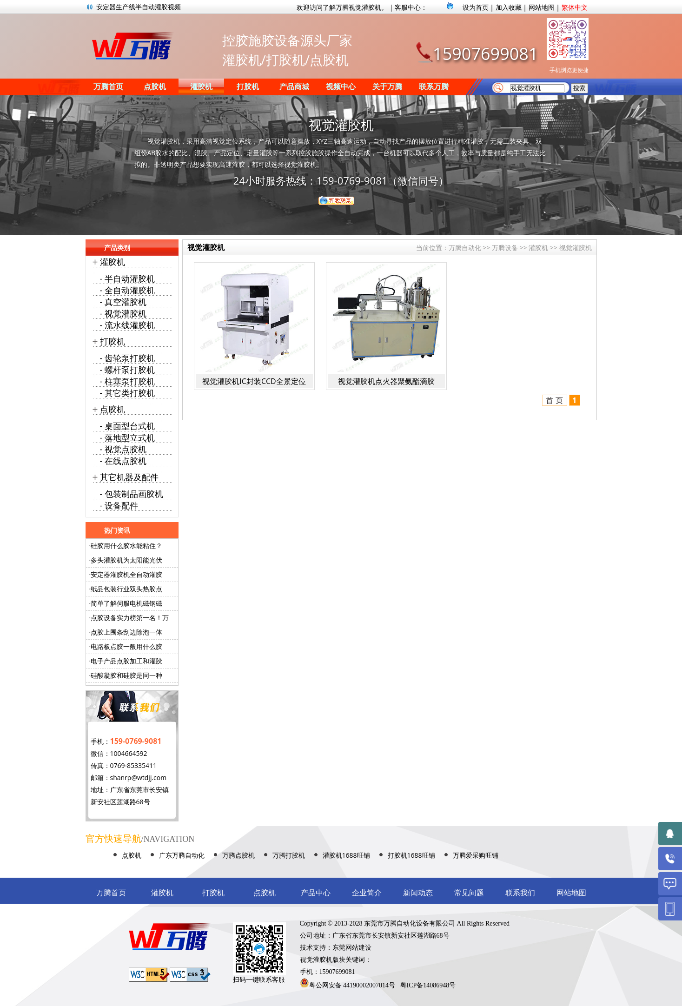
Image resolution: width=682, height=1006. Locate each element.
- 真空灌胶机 (123, 301)
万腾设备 (505, 247)
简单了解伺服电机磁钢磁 (126, 603)
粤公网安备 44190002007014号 (352, 985)
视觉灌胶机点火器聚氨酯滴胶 (386, 381)
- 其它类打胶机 (127, 392)
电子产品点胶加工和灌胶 (126, 660)
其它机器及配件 (129, 477)
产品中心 (316, 893)
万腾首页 (108, 87)
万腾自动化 (465, 247)
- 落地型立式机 (127, 437)
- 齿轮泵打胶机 (127, 358)
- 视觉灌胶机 (123, 313)
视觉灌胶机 (575, 247)
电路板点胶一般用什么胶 (126, 646)
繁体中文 (575, 7)
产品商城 (294, 87)
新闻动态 (418, 893)
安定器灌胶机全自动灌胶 (126, 574)
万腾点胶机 (238, 855)
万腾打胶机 (288, 855)
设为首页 (476, 7)
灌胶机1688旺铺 (346, 855)
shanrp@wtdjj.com (138, 777)
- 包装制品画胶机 (131, 493)
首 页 (554, 400)
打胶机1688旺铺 (411, 855)
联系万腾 (434, 87)
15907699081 (485, 53)
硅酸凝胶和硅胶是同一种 (126, 675)
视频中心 (341, 87)
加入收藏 (509, 7)
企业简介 (367, 893)
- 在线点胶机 (123, 460)
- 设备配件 (119, 505)
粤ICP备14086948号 (428, 985)
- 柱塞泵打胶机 (127, 381)
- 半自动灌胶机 (127, 278)
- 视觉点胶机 (123, 449)
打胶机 (248, 87)
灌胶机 (201, 87)
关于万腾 (387, 87)
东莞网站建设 (351, 947)
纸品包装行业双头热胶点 (126, 588)
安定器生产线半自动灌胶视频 (138, 6)
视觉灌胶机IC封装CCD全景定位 (253, 381)
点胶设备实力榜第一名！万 (130, 617)
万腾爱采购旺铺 (475, 855)
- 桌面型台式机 (127, 425)
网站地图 (542, 7)
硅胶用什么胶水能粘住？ (126, 545)
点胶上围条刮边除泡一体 (126, 632)
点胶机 (155, 87)
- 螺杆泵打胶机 (127, 369)
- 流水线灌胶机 (127, 325)
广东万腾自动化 (182, 855)
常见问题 (469, 893)
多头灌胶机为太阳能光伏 (126, 560)
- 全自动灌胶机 (127, 290)
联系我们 (520, 893)
